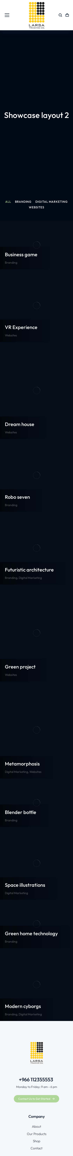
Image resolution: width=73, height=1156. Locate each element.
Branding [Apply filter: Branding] (23, 201)
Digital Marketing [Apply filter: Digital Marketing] (51, 201)
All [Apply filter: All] (8, 201)
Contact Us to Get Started (36, 1099)
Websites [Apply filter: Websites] (36, 207)
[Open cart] (67, 15)
